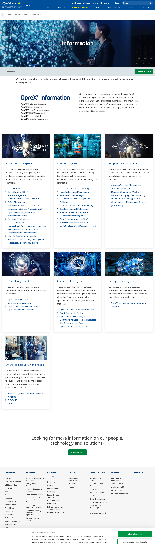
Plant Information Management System (26, 239)
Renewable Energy (12, 495)
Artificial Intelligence (97, 502)
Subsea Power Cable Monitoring (74, 188)
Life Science (51, 504)
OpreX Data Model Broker (71, 313)
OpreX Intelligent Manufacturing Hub (77, 309)
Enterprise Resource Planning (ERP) (25, 364)
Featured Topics (113, 7)
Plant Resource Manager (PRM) (74, 219)
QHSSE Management (17, 281)
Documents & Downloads (73, 479)
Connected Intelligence (70, 281)
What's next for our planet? (97, 479)
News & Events (76, 3)
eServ (10, 403)
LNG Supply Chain (11, 485)
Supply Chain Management (124, 163)
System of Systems (97, 492)
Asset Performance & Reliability (34, 490)
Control (50, 485)
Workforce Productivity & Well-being (35, 479)
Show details (127, 539)
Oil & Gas (8, 478)
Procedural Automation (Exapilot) (23, 242)
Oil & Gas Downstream (13, 482)
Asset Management (68, 163)
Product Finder (116, 487)
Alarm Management (17, 195)
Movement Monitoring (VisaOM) (125, 192)
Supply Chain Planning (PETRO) (125, 198)
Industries (46, 7)
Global (117, 3)
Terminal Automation (120, 188)
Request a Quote (143, 71)
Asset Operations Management (22, 232)
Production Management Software (23, 198)
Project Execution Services (53, 496)
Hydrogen (8, 498)
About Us (86, 3)
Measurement (52, 488)
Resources (73, 484)
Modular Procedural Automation (22, 236)
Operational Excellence (34, 494)
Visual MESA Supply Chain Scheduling (128, 195)
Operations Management (19, 303)
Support (130, 7)
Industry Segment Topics (96, 485)
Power (7, 491)
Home (8, 15)
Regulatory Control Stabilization (74, 209)
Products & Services (80, 7)
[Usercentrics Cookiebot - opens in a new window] (15, 539)
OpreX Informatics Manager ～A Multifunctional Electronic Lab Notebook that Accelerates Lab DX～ (78, 320)
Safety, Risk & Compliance (31, 485)
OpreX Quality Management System (24, 306)
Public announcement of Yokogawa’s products (56, 508)
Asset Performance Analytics (72, 195)
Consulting (51, 492)
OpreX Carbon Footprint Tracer (74, 326)
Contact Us (145, 7)
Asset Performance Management (74, 192)
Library (97, 7)
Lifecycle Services (53, 500)
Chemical (8, 488)
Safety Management (17, 202)
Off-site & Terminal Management (126, 185)
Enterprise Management (123, 281)
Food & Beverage (11, 508)
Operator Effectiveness (18, 219)
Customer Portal (117, 490)
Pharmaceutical (10, 505)
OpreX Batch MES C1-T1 (19, 192)
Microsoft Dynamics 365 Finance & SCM (25, 393)
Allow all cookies (135, 518)
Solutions (61, 7)
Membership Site (106, 3)
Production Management (19, 163)
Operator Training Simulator (21, 309)
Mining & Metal (10, 501)
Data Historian (14, 188)
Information (51, 482)
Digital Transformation (98, 499)
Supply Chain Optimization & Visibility (34, 506)
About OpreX (94, 489)
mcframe (12, 396)
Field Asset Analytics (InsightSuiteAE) (76, 205)
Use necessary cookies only (135, 526)
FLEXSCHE (12, 400)
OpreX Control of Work (18, 299)
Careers (95, 3)
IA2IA (92, 496)
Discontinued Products (119, 494)
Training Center (117, 484)
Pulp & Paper (9, 511)
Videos (71, 487)
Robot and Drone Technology (96, 506)
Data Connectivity (16, 222)
